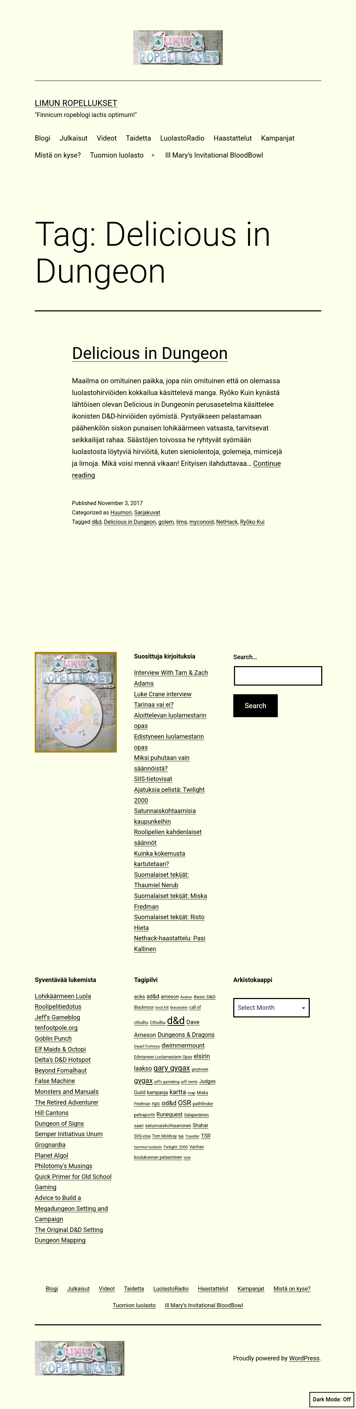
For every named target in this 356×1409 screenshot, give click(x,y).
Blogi (42, 138)
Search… (245, 657)
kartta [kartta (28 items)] (178, 1092)
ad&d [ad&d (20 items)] (153, 996)
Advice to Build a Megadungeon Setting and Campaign (71, 1208)
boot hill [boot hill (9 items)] (162, 1007)
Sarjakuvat (147, 512)
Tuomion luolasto (117, 155)
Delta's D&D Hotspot (63, 1059)
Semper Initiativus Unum (69, 1134)
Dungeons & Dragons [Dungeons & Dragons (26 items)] (186, 1034)
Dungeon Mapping (60, 1240)
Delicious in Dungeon (150, 353)
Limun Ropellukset (76, 103)
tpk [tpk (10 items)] (181, 1136)
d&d (97, 522)
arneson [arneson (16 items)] (170, 997)
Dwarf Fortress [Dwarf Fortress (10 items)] (147, 1046)
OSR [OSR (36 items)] (184, 1103)
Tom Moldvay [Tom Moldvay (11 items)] (164, 1136)
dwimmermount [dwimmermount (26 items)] (182, 1045)
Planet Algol (51, 1155)
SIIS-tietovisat (153, 778)
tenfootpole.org (56, 1027)
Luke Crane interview (163, 694)
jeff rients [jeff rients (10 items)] (189, 1082)
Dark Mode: (332, 1399)
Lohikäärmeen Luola (63, 996)
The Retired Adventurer (66, 1102)
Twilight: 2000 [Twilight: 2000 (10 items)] (175, 1147)
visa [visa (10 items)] (187, 1157)
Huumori (121, 512)
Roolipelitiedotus (58, 1006)
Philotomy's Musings (63, 1165)
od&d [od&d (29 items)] (169, 1103)
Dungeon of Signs (59, 1123)
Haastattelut (233, 138)
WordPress (304, 1358)
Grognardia (50, 1144)
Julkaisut (73, 138)
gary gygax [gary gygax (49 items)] (171, 1068)
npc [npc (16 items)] (156, 1104)
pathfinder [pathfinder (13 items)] (203, 1103)
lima (181, 522)
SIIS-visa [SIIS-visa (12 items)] (142, 1136)
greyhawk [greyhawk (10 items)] (200, 1069)
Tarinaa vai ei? (154, 704)
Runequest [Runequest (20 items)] (169, 1114)
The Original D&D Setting (69, 1229)
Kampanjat (277, 138)
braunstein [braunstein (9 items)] (179, 1007)
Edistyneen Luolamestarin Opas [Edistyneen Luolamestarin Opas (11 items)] (163, 1057)
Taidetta (138, 138)
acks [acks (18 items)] (139, 996)
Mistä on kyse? (58, 155)
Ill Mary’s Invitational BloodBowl (214, 155)
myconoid (201, 522)
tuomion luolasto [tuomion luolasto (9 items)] (148, 1147)
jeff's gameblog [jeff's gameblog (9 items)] (167, 1082)
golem (166, 522)
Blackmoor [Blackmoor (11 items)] (144, 1007)
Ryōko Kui (252, 522)
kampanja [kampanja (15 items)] (157, 1092)
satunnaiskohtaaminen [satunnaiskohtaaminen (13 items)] (168, 1125)
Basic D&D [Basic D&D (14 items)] (205, 996)
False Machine (55, 1080)
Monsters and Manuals (67, 1091)
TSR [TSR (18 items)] (205, 1136)
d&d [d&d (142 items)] (176, 1020)
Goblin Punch (53, 1038)
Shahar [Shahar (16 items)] (200, 1126)
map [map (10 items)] (191, 1093)
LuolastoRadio (182, 138)
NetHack (227, 522)
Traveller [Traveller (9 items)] (192, 1136)
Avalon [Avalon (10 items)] (186, 997)
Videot (106, 138)
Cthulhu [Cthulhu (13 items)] (157, 1022)
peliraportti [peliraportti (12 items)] (144, 1114)
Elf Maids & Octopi (60, 1049)
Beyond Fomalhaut (61, 1070)
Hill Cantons (51, 1112)
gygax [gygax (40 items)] (143, 1080)
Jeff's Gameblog (57, 1017)
